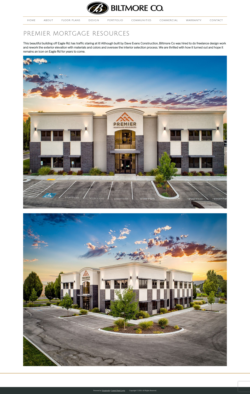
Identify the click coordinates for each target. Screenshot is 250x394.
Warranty (194, 20)
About (48, 20)
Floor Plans (70, 20)
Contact (216, 20)
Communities (141, 20)
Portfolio (115, 20)
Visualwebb (106, 390)
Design (93, 20)
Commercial (169, 20)
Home (31, 20)
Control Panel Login (118, 390)
